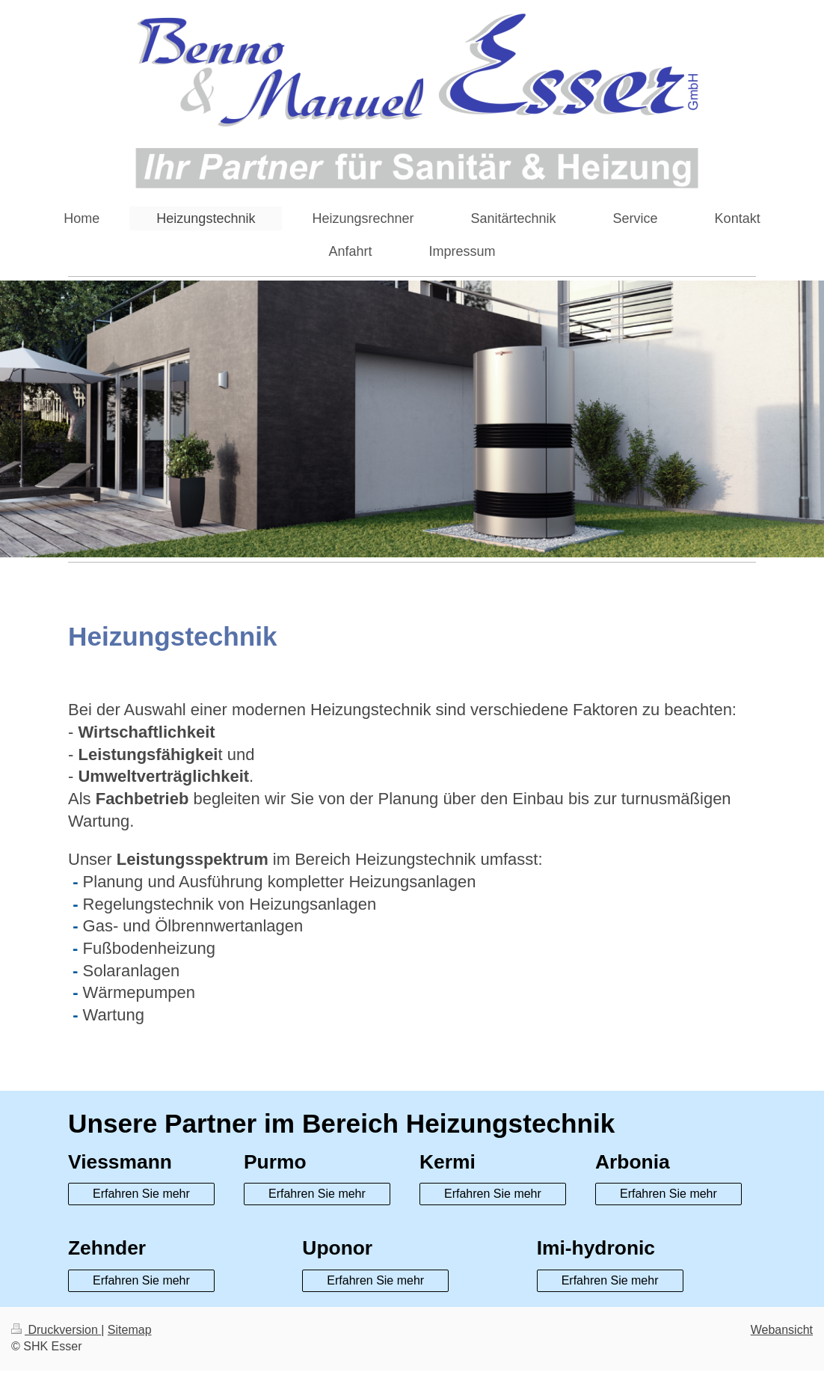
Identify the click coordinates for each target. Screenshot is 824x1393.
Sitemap (130, 1329)
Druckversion (56, 1329)
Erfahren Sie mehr (141, 1193)
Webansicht (782, 1329)
